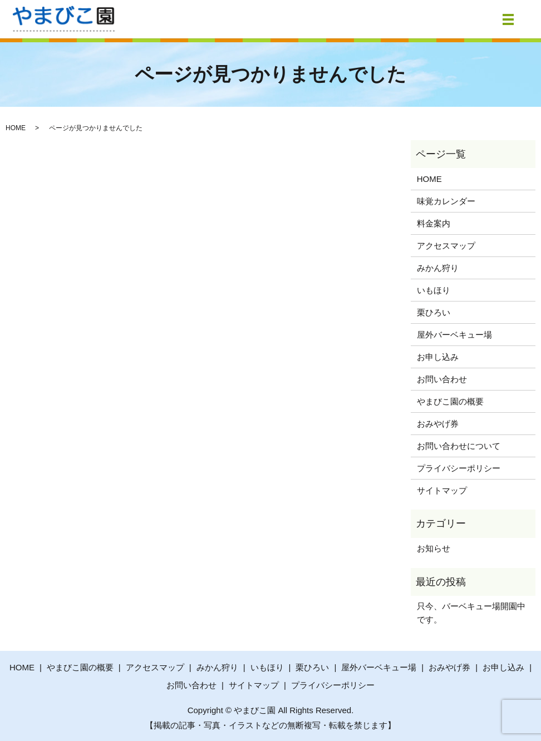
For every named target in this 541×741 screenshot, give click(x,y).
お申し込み (438, 357)
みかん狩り (438, 268)
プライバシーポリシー (458, 468)
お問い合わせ (442, 379)
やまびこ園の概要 (450, 401)
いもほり (433, 290)
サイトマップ (442, 490)
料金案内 (433, 223)
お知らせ (433, 548)
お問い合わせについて (458, 446)
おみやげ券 (438, 423)
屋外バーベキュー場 (454, 334)
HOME (16, 128)
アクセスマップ (446, 245)
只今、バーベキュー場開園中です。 (471, 612)
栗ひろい (433, 312)
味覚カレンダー (446, 201)
